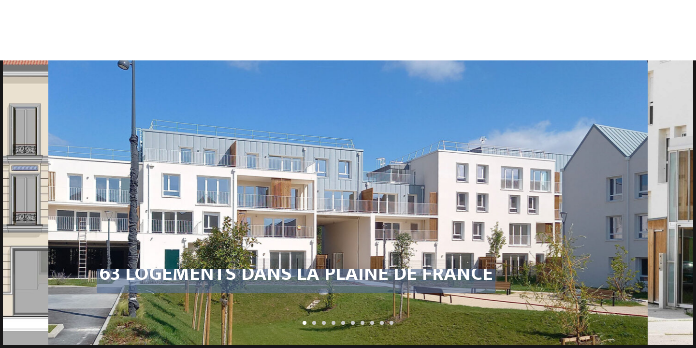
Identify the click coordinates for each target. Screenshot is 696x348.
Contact (664, 12)
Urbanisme (208, 12)
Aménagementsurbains (475, 16)
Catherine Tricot (77, 17)
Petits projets (607, 12)
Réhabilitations (403, 12)
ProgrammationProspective (272, 16)
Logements (338, 12)
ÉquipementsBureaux (542, 16)
